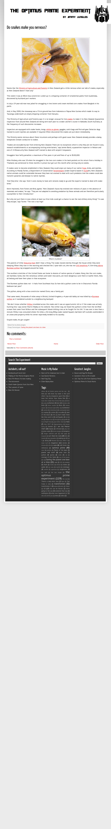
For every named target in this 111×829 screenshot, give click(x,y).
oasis (55, 445)
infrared (59, 429)
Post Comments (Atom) (24, 348)
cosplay (45, 412)
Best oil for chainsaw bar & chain (53, 373)
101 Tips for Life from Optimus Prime (87, 379)
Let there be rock (55, 436)
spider (43, 467)
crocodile (61, 412)
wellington (45, 493)
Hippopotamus (58, 424)
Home (56, 344)
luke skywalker (51, 438)
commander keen (64, 410)
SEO (61, 462)
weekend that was (61, 491)
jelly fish (67, 429)
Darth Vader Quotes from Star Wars (21, 384)
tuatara (56, 486)
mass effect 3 (63, 440)
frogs (84, 168)
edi (67, 417)
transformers (59, 483)
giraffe (66, 419)
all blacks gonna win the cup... (57, 391)
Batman (51, 403)
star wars (51, 467)
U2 (45, 488)
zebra (62, 496)
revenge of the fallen (48, 457)
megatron (54, 443)
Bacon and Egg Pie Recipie (83, 373)
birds (43, 405)
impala (51, 429)
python (43, 455)
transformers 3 (46, 486)
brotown (50, 408)
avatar (45, 403)
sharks (52, 465)
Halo (68, 422)
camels (45, 410)
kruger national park (50, 433)
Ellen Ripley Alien (47, 381)
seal (56, 462)
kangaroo (67, 431)
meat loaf (44, 443)
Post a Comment (15, 339)
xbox (56, 496)
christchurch (53, 410)
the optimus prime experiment (55, 475)
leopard (43, 436)
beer (58, 403)
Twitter (68, 486)
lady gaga (64, 433)
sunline (46, 469)
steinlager (66, 467)
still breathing (81, 265)
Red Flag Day (46, 379)
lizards (43, 438)
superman (54, 469)
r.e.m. (60, 455)
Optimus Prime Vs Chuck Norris (85, 381)
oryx (42, 450)
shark (45, 465)
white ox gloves (52, 129)
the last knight (56, 472)
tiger (63, 481)
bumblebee (66, 408)
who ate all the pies (47, 496)
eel (42, 419)
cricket (53, 412)
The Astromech (13, 381)
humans (50, 426)
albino (43, 391)
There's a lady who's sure (50, 481)
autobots (67, 401)
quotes (52, 455)
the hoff (44, 472)
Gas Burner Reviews (48, 376)
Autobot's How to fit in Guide (84, 376)
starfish (58, 467)
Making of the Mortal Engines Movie (21, 376)
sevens (67, 462)
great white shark (58, 422)
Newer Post (11, 344)
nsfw (49, 445)
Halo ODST (47, 424)
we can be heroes (56, 489)
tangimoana (63, 469)
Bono (60, 405)
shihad (58, 465)
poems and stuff (48, 452)
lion (66, 436)
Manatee (54, 440)
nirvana (43, 445)
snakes (65, 465)
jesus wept (46, 431)
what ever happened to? (59, 493)
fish (56, 419)
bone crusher (52, 405)
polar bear (63, 452)
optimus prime (58, 447)
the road (65, 479)
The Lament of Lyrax (15, 387)
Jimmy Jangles (57, 431)
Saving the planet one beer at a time (33, 327)
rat (66, 455)
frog (60, 419)
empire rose (49, 419)
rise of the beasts (64, 457)
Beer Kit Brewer (14, 390)
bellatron (65, 403)
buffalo (57, 408)
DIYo (54, 415)
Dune (86, 170)
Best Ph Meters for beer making (19, 379)
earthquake (59, 417)
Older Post (100, 344)
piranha (49, 450)
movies (64, 443)
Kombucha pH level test (17, 373)
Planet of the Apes (60, 450)
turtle (61, 486)
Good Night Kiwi (46, 422)
